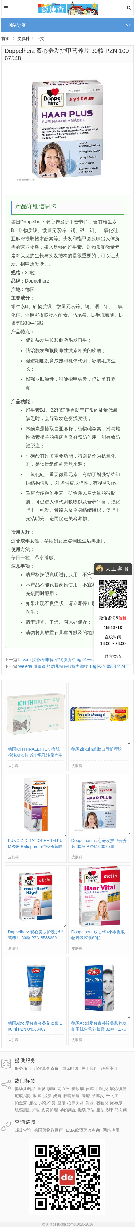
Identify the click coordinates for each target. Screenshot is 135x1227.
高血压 (63, 1088)
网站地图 (111, 1130)
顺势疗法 (86, 1109)
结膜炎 (98, 1095)
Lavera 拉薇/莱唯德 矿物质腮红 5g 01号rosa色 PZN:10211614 (75, 659)
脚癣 (37, 1095)
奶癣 (57, 1095)
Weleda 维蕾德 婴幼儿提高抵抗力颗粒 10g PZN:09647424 (71, 666)
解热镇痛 (118, 1088)
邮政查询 (23, 1130)
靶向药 (121, 1109)
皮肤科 (23, 38)
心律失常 (75, 1102)
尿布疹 (116, 1102)
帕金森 (21, 1102)
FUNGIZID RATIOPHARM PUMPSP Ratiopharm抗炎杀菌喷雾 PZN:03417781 (35, 846)
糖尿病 (77, 1088)
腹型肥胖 (104, 1109)
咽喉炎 (102, 1102)
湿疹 (47, 1095)
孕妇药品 (68, 1109)
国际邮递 (70, 1068)
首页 (5, 38)
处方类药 (113, 656)
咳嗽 (51, 1088)
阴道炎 (102, 1088)
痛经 (33, 1102)
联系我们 (109, 1068)
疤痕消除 (23, 1095)
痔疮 (86, 1095)
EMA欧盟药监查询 (83, 1130)
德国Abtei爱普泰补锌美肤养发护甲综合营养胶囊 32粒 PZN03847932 (98, 1029)
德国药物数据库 (48, 1130)
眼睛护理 (71, 1095)
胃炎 (90, 1102)
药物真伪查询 (46, 1068)
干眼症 (112, 1095)
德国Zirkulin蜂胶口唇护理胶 (96, 749)
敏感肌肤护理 (27, 1109)
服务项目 (23, 1068)
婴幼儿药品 (25, 1088)
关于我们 (89, 1068)
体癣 (90, 1088)
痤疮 (61, 1102)
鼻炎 (41, 1088)
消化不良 (47, 1102)
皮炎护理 (49, 1109)
